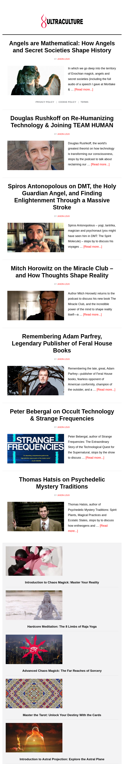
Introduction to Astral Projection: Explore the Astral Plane (62, 759)
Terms (84, 102)
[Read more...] (83, 89)
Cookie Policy (67, 102)
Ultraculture (62, 20)
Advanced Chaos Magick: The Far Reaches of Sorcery (62, 670)
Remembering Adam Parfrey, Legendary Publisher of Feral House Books (62, 343)
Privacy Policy (45, 102)
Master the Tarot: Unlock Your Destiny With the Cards (62, 715)
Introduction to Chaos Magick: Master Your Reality (62, 582)
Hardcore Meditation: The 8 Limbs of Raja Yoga (62, 626)
